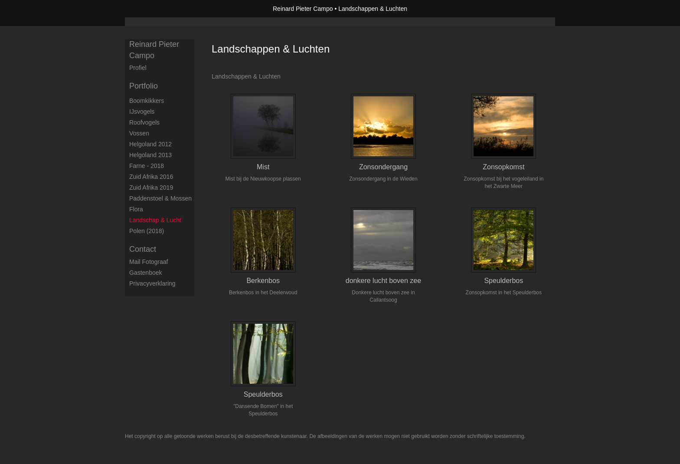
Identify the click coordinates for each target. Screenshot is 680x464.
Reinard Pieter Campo (303, 8)
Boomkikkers (146, 100)
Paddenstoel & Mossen (160, 198)
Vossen (139, 133)
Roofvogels (144, 122)
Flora (136, 209)
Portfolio (143, 86)
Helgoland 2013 (150, 154)
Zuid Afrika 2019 (151, 187)
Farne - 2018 (146, 165)
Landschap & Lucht (155, 220)
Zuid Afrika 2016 (151, 176)
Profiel (138, 67)
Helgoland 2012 (150, 144)
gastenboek (145, 272)
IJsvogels (141, 111)
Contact (142, 249)
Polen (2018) (146, 230)
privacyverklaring (152, 283)
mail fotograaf (148, 261)
